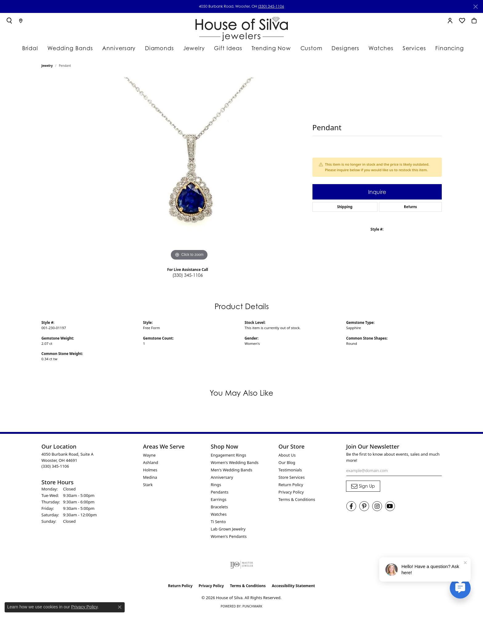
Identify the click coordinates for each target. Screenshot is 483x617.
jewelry (47, 68)
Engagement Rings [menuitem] (228, 457)
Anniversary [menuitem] (222, 479)
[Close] (475, 6)
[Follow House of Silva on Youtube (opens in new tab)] (390, 508)
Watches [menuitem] (219, 516)
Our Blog (287, 465)
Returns (410, 209)
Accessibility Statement (293, 588)
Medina (150, 479)
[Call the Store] (55, 468)
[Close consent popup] (120, 607)
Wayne (149, 457)
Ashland (150, 465)
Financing (441, 47)
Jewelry (192, 47)
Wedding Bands (75, 47)
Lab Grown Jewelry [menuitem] (228, 531)
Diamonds (158, 47)
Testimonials (290, 472)
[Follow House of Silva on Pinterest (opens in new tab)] (364, 508)
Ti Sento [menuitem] (218, 524)
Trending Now (267, 47)
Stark (148, 487)
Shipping (344, 209)
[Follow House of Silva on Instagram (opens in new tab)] (377, 508)
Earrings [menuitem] (219, 502)
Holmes (150, 472)
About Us (287, 457)
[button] (9, 21)
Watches (374, 47)
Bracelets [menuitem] (219, 509)
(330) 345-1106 (271, 6)
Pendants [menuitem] (219, 494)
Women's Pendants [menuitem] (229, 539)
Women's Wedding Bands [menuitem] (235, 465)
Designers (339, 47)
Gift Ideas (226, 47)
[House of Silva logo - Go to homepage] (241, 27)
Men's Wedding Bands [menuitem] (231, 472)
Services (407, 47)
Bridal (37, 47)
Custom (305, 47)
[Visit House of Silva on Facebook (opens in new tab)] (351, 508)
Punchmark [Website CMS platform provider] (252, 608)
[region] (189, 172)
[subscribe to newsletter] (363, 488)
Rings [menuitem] (216, 487)
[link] (20, 21)
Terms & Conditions (297, 502)
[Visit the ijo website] (241, 567)
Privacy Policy (291, 494)
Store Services (292, 479)
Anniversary (120, 47)
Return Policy (291, 487)
